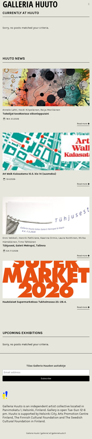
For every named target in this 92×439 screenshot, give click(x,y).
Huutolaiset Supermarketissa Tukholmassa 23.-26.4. (34, 301)
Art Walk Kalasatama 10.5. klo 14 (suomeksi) (29, 173)
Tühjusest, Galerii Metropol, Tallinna (24, 245)
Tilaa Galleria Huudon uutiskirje (46, 365)
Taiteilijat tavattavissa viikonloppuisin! (26, 113)
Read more (83, 123)
